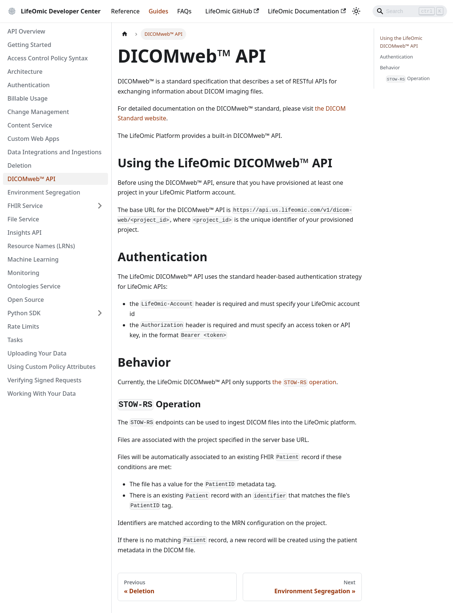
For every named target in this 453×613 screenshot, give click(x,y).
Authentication (28, 85)
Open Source (25, 300)
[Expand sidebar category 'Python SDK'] (100, 313)
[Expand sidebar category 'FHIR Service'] (100, 206)
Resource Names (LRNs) (41, 246)
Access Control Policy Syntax (47, 58)
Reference (125, 11)
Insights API (24, 232)
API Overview (26, 31)
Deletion (19, 165)
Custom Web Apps (33, 139)
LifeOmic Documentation (307, 11)
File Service (23, 219)
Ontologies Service (33, 286)
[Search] (410, 11)
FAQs (184, 11)
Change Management (38, 112)
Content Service (29, 125)
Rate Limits (23, 326)
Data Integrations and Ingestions (54, 152)
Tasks (15, 340)
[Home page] (125, 34)
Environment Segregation (43, 192)
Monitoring (23, 273)
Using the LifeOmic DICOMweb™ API (401, 42)
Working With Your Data (41, 393)
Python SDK (24, 313)
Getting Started (29, 45)
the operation (304, 382)
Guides (158, 11)
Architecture (24, 71)
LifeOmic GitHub (232, 11)
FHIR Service (25, 206)
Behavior (390, 67)
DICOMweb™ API (31, 179)
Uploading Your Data (37, 353)
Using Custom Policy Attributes (51, 367)
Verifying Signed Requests (44, 380)
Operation (408, 78)
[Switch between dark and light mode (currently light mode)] (356, 11)
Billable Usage (27, 98)
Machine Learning (32, 259)
